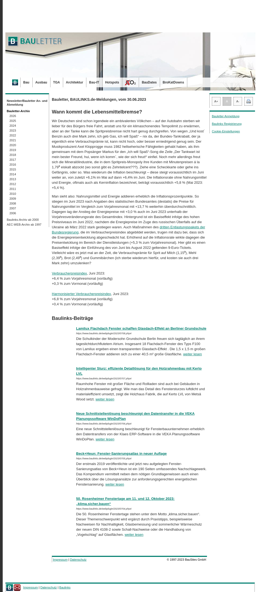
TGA (56, 82)
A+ (216, 101)
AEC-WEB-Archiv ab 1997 (24, 224)
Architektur (74, 82)
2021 (12, 140)
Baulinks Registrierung (227, 123)
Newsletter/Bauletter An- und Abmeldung (27, 102)
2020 (12, 145)
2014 (12, 174)
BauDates (149, 82)
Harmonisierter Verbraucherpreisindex (81, 294)
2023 (12, 130)
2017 (12, 159)
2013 (12, 179)
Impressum (60, 559)
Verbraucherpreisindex (69, 273)
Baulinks (65, 587)
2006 (12, 213)
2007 (12, 208)
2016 (12, 164)
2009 (12, 198)
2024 (12, 125)
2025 (12, 120)
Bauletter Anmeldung (225, 116)
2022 (12, 135)
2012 (12, 184)
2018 (12, 154)
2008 (12, 203)
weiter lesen (192, 354)
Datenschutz (78, 559)
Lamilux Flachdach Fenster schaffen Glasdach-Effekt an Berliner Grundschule (141, 328)
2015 (12, 169)
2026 (12, 116)
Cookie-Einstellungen (226, 131)
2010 (12, 193)
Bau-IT (94, 82)
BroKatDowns (173, 82)
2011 (12, 188)
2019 (12, 150)
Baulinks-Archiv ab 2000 (23, 219)
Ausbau (41, 82)
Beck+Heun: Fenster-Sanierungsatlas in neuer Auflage (121, 453)
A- (237, 101)
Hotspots (112, 82)
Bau (26, 82)
